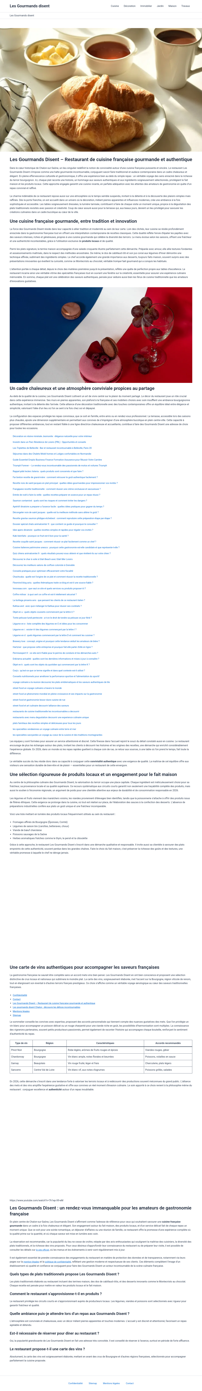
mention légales (32, 1261)
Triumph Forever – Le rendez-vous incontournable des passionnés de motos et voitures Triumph (64, 465)
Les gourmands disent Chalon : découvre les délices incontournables (50, 1007)
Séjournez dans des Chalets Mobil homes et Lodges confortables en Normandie (56, 453)
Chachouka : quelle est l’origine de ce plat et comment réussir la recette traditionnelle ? (59, 576)
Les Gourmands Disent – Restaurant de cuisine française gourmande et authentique (58, 1003)
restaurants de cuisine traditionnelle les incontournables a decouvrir (49, 711)
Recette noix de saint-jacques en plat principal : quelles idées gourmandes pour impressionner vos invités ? (70, 483)
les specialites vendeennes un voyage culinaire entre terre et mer (47, 729)
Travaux (185, 6)
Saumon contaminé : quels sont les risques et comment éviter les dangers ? (53, 500)
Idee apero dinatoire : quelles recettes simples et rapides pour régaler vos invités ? (57, 529)
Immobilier (146, 6)
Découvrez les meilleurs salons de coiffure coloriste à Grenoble (47, 565)
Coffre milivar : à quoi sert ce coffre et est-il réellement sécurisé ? (48, 594)
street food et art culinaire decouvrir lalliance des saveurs (43, 705)
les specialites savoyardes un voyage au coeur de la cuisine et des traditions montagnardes (62, 734)
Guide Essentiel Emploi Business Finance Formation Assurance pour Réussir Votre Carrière (62, 459)
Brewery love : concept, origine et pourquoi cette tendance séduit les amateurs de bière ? (60, 641)
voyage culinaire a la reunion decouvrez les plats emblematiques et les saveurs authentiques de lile (66, 682)
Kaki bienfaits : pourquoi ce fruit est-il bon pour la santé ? (43, 535)
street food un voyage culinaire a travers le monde (39, 688)
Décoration (129, 6)
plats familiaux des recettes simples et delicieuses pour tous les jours (50, 723)
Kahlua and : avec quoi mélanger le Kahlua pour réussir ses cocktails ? (50, 606)
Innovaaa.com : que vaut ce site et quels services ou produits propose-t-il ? (53, 588)
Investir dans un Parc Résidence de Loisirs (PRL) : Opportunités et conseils (53, 442)
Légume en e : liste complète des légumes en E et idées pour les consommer (54, 623)
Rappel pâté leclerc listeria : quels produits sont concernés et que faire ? (51, 471)
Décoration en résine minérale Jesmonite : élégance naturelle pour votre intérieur (56, 436)
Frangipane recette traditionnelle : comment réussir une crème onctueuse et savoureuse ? (61, 489)
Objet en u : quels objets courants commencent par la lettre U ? (46, 611)
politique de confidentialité (61, 1261)
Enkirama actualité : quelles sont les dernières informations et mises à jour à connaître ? (60, 658)
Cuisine (115, 6)
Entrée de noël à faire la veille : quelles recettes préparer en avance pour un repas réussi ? (61, 494)
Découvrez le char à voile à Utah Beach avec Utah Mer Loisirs (45, 559)
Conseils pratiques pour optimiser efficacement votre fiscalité (46, 570)
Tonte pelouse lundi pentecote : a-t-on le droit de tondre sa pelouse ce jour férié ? (56, 617)
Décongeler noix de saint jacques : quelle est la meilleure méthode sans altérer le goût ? (60, 512)
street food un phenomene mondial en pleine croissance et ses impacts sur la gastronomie (62, 693)
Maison (172, 6)
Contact (17, 999)
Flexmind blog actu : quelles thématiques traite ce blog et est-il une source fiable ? (57, 582)
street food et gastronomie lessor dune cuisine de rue (41, 699)
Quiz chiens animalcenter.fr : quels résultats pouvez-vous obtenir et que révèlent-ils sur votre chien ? (66, 553)
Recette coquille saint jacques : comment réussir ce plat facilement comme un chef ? (58, 541)
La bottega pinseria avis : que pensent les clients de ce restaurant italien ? (52, 600)
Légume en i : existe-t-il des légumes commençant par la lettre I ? (48, 629)
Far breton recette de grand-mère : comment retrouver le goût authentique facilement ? (59, 477)
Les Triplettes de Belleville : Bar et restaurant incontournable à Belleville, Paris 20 (56, 447)
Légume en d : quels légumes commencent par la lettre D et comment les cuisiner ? (57, 635)
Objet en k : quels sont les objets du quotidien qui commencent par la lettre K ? (55, 664)
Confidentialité (20, 995)
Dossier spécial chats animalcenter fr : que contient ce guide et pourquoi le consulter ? (59, 524)
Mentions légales (22, 1011)
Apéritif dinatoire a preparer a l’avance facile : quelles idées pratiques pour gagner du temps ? (63, 506)
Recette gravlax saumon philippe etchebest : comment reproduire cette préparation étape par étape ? (67, 518)
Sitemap (17, 1015)
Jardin (160, 6)
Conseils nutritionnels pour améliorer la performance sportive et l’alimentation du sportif (60, 676)
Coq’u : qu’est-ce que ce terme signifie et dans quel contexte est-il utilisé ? (52, 670)
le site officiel (43, 1249)
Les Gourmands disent (30, 6)
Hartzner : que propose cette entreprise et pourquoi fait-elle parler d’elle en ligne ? (56, 647)
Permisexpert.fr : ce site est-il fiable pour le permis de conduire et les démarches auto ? (59, 652)
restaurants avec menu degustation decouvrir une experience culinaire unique (54, 717)
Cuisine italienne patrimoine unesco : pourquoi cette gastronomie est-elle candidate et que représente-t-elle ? (71, 547)
